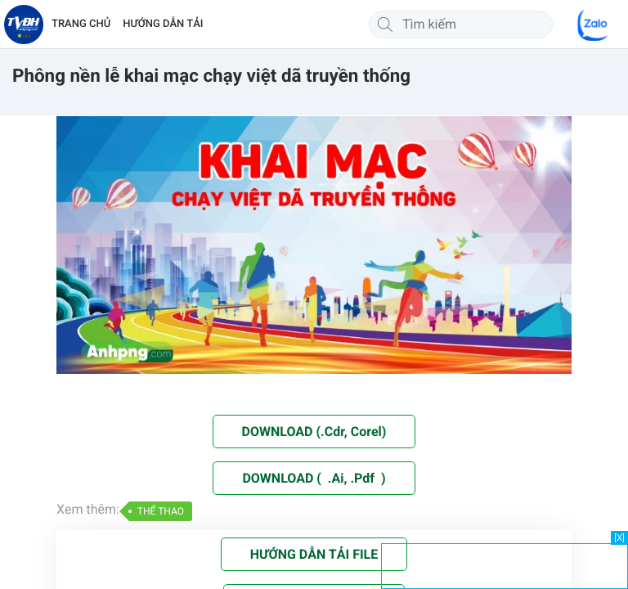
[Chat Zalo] (593, 24)
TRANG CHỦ (81, 24)
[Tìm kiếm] (385, 24)
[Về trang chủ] (23, 24)
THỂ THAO (160, 511)
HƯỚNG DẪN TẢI (163, 24)
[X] (619, 538)
